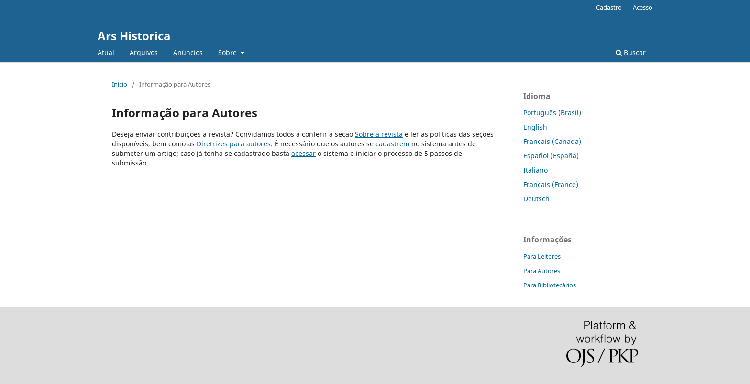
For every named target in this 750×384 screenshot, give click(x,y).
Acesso (642, 7)
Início (119, 84)
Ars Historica (134, 36)
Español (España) (551, 155)
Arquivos (144, 52)
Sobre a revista (379, 134)
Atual (106, 52)
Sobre (228, 52)
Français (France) (550, 184)
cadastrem (392, 143)
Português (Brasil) (552, 112)
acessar (303, 153)
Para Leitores (542, 256)
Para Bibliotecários (549, 285)
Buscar (631, 52)
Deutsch (536, 198)
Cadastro (609, 7)
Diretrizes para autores (234, 143)
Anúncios (188, 52)
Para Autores (541, 270)
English (535, 127)
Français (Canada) (552, 141)
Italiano (535, 170)
